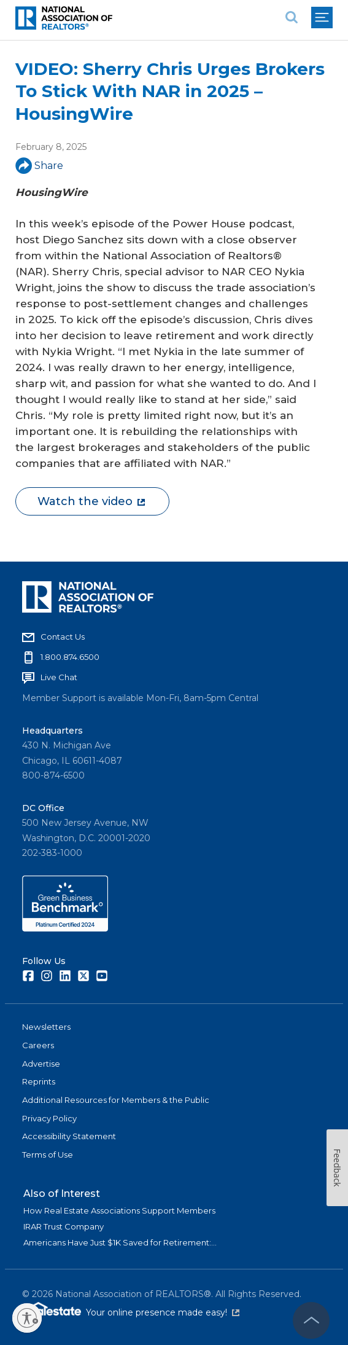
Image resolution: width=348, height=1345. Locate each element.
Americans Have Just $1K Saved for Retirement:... (120, 1242)
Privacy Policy (49, 1118)
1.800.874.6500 (70, 657)
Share (39, 165)
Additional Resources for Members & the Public (115, 1100)
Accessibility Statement (69, 1136)
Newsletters (46, 1027)
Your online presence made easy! (162, 1312)
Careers (38, 1045)
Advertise (41, 1064)
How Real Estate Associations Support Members (119, 1210)
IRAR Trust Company (63, 1226)
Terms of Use (47, 1154)
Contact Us (63, 636)
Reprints (38, 1081)
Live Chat (59, 677)
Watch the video (91, 501)
